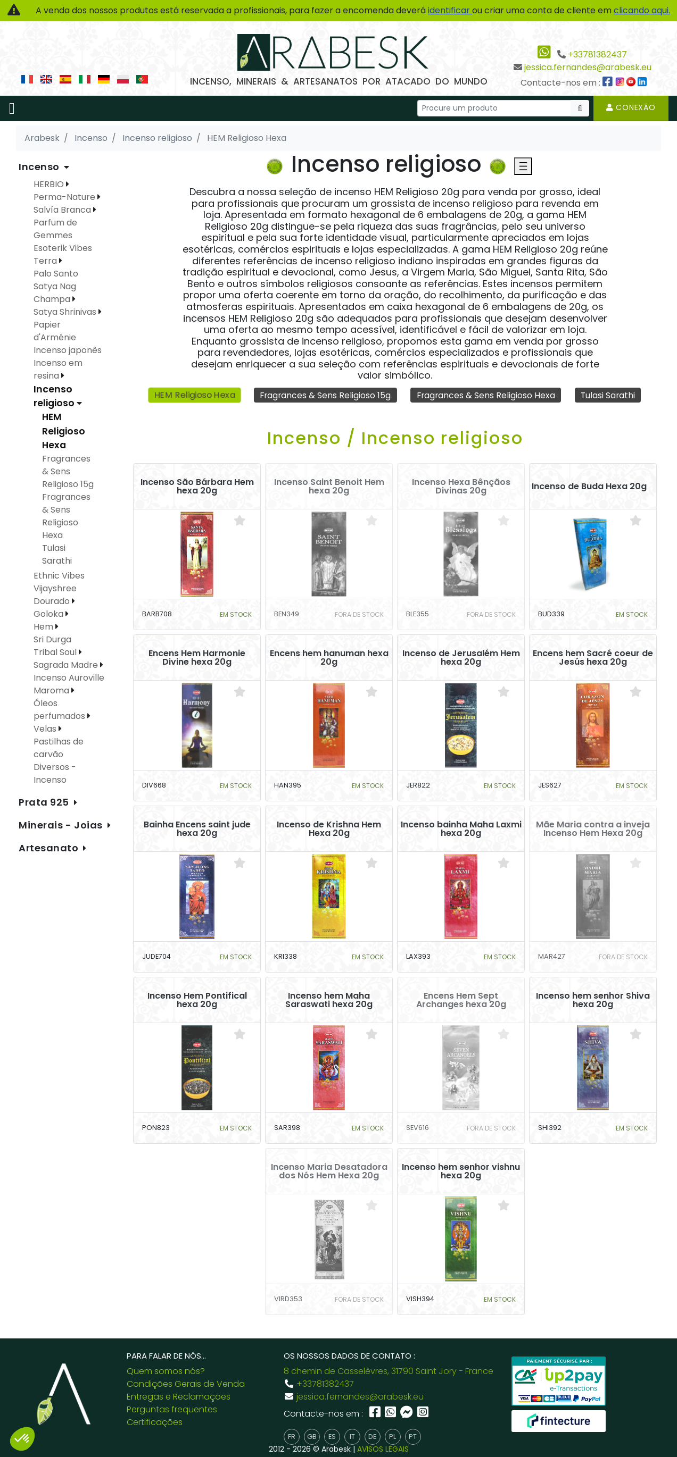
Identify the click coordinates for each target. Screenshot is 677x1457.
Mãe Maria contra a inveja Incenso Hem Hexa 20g (593, 829)
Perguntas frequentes (172, 1409)
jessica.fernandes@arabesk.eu (587, 67)
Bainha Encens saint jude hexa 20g (197, 829)
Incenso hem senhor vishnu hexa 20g (461, 1171)
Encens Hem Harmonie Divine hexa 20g (196, 657)
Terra (46, 261)
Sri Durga (52, 639)
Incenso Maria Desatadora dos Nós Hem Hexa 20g (329, 1171)
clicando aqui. (642, 10)
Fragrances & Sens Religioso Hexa (486, 395)
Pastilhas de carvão (59, 747)
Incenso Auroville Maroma (69, 684)
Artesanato (50, 848)
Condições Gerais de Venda (186, 1384)
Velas (46, 729)
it (352, 1437)
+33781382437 (597, 54)
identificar (450, 10)
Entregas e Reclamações (178, 1397)
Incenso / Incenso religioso (395, 438)
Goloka (49, 614)
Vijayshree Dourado (55, 594)
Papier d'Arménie (55, 331)
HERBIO (50, 184)
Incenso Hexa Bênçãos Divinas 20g (461, 486)
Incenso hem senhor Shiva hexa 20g (593, 1000)
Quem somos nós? (166, 1371)
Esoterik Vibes (63, 248)
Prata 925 (45, 802)
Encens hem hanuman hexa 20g (329, 657)
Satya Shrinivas (66, 312)
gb (312, 1437)
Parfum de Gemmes (55, 228)
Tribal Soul (56, 652)
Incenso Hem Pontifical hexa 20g (197, 1000)
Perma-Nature (65, 197)
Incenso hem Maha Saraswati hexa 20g (329, 1000)
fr (291, 1437)
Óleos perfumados (60, 709)
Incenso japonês (68, 350)
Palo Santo (56, 273)
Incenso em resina (58, 369)
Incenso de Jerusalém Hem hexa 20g (461, 657)
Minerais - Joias (62, 825)
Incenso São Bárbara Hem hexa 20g (197, 486)
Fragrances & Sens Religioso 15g (324, 395)
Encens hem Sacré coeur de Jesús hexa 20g (593, 657)
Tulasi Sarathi (610, 395)
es (332, 1437)
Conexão (631, 107)
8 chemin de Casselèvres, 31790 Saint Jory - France (388, 1371)
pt (413, 1437)
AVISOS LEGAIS (383, 1449)
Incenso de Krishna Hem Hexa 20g (329, 829)
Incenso (40, 166)
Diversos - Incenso (55, 773)
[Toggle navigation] (12, 108)
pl (392, 1437)
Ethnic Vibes (59, 576)
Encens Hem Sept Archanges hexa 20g (461, 1000)
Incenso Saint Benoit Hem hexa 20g (329, 486)
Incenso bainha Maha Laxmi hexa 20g (461, 829)
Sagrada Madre (67, 665)
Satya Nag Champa (55, 292)
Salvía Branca (63, 210)
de (372, 1437)
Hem (44, 627)
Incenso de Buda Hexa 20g (589, 486)
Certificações (155, 1422)
